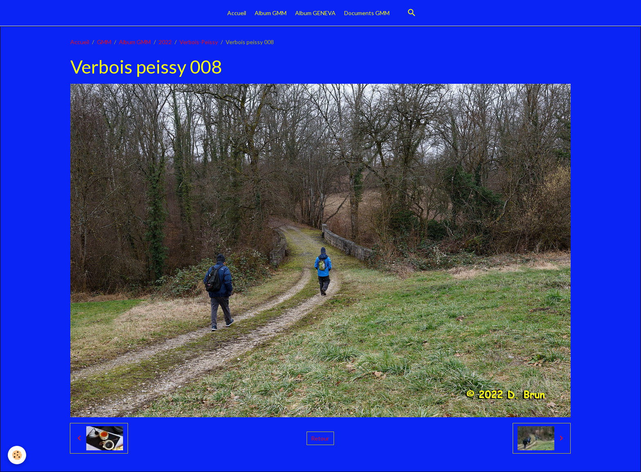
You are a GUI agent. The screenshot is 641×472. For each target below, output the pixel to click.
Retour (320, 438)
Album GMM (271, 12)
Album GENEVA (315, 12)
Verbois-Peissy (198, 41)
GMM (104, 41)
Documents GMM (367, 12)
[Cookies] (17, 455)
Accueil (236, 12)
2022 (165, 41)
